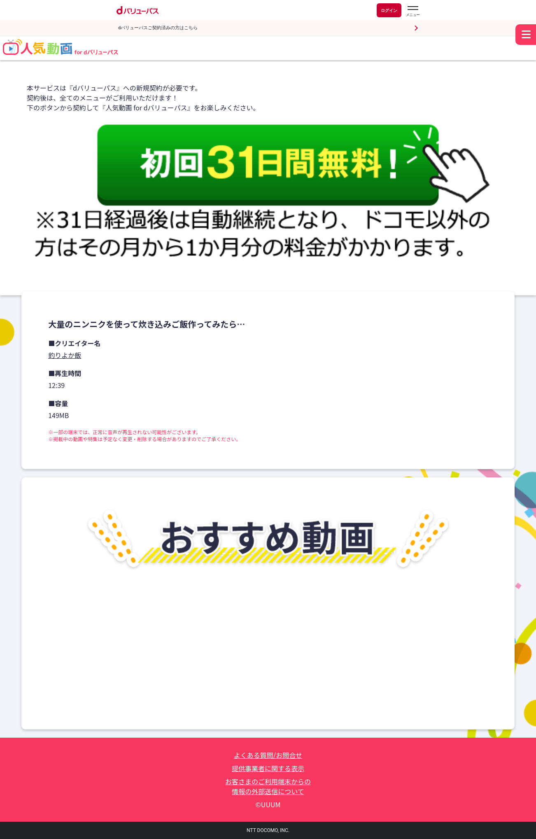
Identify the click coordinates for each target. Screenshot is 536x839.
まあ (57, 690)
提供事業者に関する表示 (268, 768)
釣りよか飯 (64, 355)
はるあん (242, 690)
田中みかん (425, 690)
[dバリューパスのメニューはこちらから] (412, 11)
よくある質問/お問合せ (268, 755)
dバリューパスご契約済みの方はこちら (158, 27)
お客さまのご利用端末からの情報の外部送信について (268, 786)
